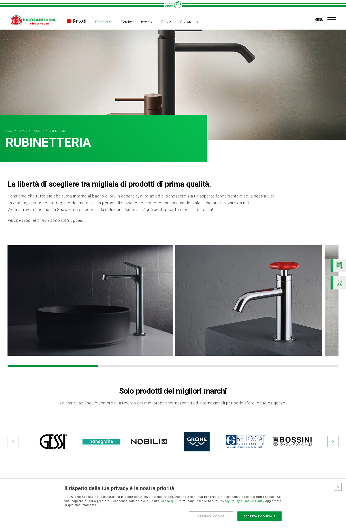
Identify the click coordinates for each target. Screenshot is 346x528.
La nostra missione (196, 526)
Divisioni (84, 521)
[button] (13, 441)
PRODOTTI (37, 130)
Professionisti (95, 513)
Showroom (189, 22)
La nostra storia (193, 521)
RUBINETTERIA (57, 130)
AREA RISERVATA (308, 516)
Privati (76, 21)
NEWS (243, 514)
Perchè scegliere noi (136, 22)
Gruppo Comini (200, 513)
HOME (9, 130)
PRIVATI (22, 130)
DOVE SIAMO (249, 521)
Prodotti (101, 22)
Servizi (166, 22)
